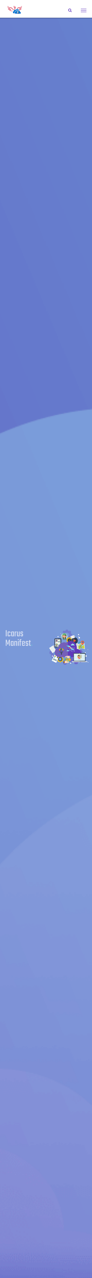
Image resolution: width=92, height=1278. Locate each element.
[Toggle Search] (70, 10)
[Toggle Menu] (83, 10)
